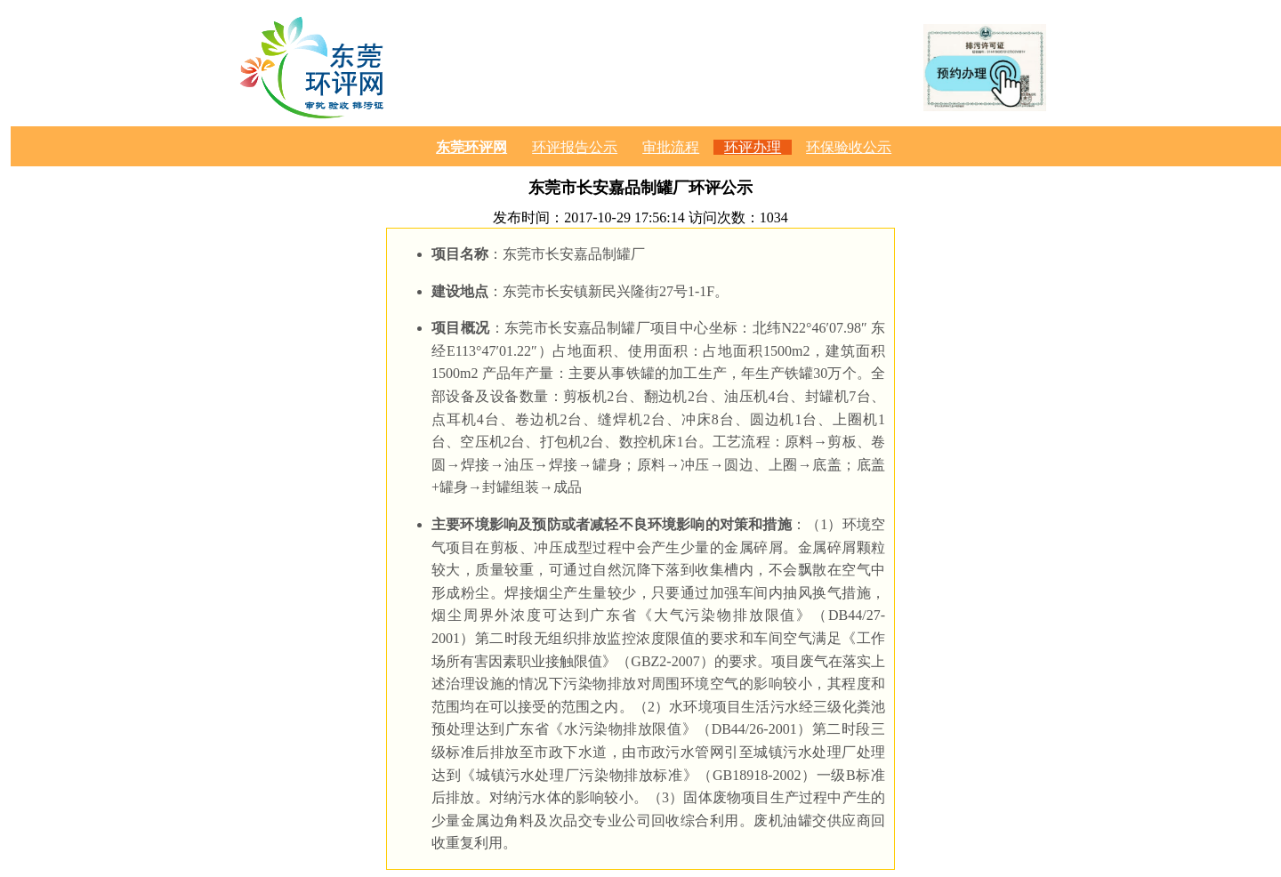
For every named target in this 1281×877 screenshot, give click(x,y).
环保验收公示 (848, 147)
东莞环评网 (471, 147)
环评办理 (752, 147)
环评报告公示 (574, 147)
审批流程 (670, 147)
